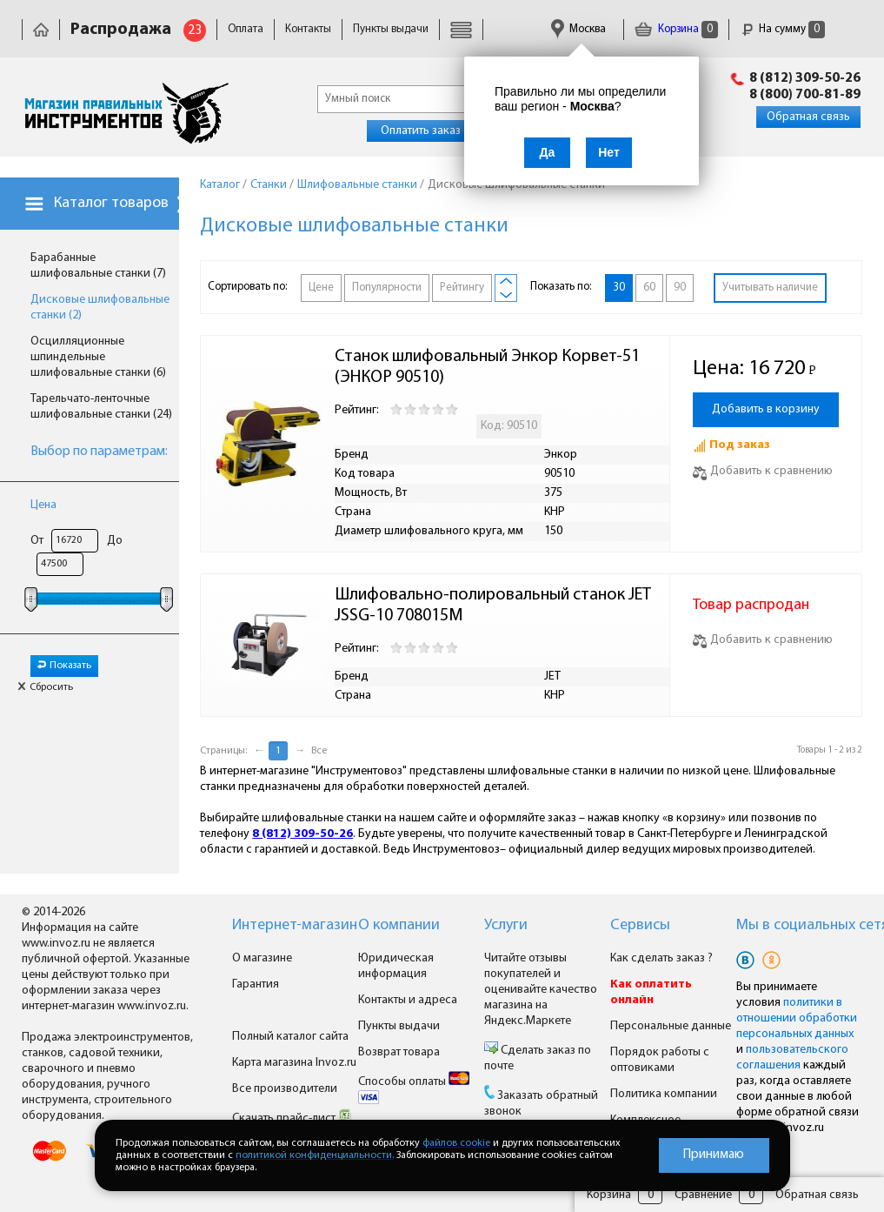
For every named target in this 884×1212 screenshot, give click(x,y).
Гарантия (255, 984)
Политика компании (663, 1094)
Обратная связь (808, 117)
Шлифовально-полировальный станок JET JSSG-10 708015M (495, 605)
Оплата (245, 29)
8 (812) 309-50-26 (805, 78)
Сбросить (45, 687)
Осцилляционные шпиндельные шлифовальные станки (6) (98, 357)
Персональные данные (670, 1026)
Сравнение (703, 1195)
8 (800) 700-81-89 (805, 95)
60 (649, 287)
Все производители (284, 1088)
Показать (64, 665)
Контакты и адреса (407, 1000)
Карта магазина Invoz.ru (294, 1062)
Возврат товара (399, 1052)
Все (319, 751)
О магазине (262, 958)
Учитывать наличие (770, 287)
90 (680, 287)
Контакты (308, 29)
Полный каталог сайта (290, 1036)
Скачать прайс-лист (292, 1118)
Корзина (676, 29)
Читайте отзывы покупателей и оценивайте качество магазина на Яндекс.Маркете (540, 990)
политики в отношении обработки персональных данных (796, 1018)
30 (619, 287)
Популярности (387, 287)
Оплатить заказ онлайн (441, 130)
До (115, 540)
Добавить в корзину (766, 409)
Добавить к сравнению (763, 471)
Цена (43, 505)
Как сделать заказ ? (661, 958)
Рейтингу (462, 287)
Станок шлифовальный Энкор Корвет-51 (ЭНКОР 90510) (489, 367)
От (36, 540)
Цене (321, 287)
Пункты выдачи (391, 29)
